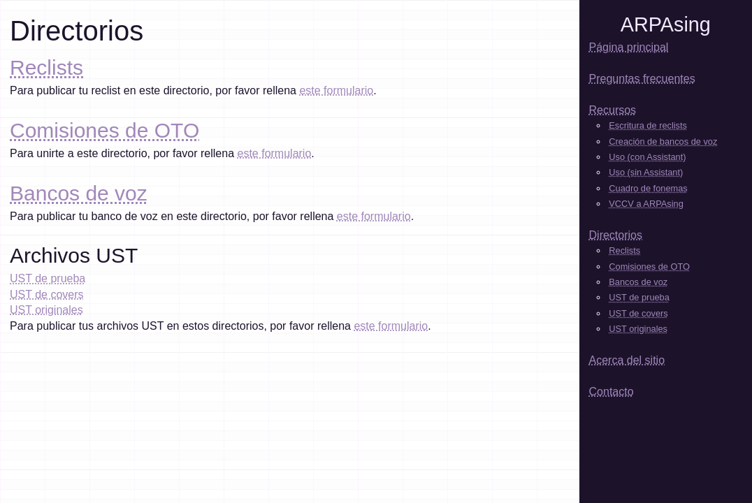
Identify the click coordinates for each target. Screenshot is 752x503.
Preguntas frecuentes (642, 79)
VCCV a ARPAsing (646, 203)
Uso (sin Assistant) (646, 172)
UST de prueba (47, 278)
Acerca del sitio (627, 360)
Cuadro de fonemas (648, 188)
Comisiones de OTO (104, 130)
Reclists (46, 67)
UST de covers (47, 294)
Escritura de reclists (648, 125)
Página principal (629, 47)
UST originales (46, 310)
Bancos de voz (78, 193)
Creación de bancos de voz (663, 141)
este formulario (336, 90)
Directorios (615, 235)
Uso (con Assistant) (647, 157)
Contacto (611, 392)
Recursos (613, 110)
